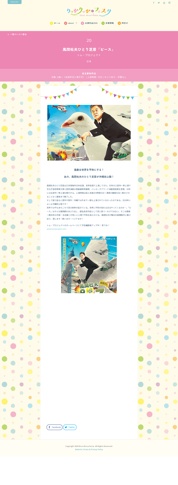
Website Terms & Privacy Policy (89, 477)
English (14, 2)
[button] (51, 135)
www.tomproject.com (56, 231)
